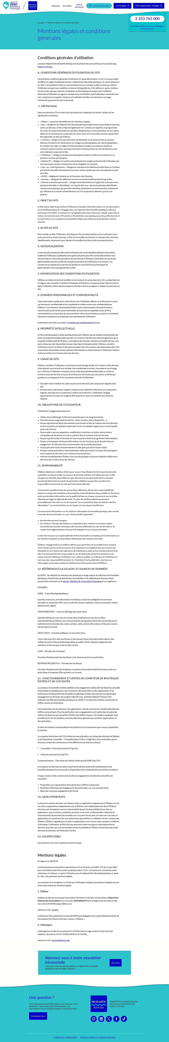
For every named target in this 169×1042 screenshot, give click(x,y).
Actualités (67, 6)
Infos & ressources (79, 5)
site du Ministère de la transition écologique (82, 581)
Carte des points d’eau (101, 6)
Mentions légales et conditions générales (97, 1037)
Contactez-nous (38, 1016)
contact (55, 910)
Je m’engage (121, 5)
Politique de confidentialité (80, 322)
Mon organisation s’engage (147, 5)
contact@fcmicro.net (61, 940)
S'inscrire (116, 963)
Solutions (56, 6)
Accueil (41, 23)
